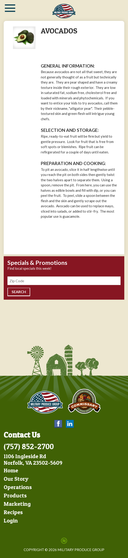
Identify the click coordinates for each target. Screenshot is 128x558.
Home (11, 470)
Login (11, 520)
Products (15, 495)
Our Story (16, 478)
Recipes (13, 512)
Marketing (17, 503)
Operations (18, 487)
